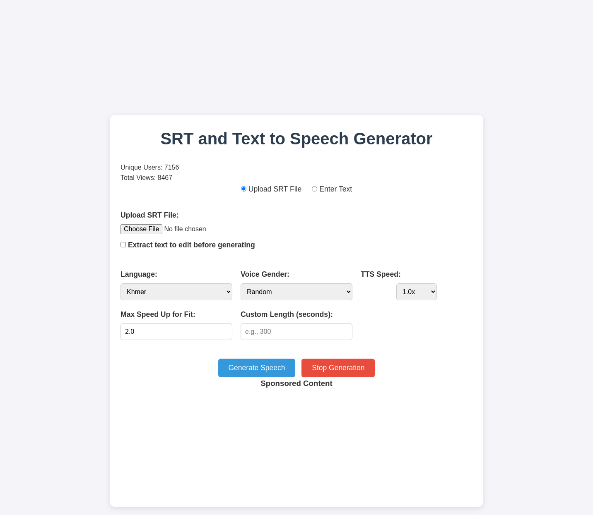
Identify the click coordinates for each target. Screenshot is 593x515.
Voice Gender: (265, 274)
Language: (139, 274)
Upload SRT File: (150, 215)
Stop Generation (338, 368)
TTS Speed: (381, 274)
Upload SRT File (271, 189)
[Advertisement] (296, 60)
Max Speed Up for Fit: (158, 314)
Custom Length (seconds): (287, 314)
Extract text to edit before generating (188, 245)
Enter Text (332, 189)
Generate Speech (256, 368)
